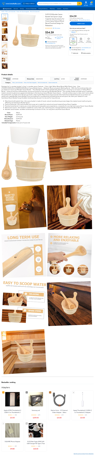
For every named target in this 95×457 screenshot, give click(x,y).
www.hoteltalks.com (50, 43)
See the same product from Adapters (84, 453)
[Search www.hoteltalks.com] (57, 3)
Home (2, 11)
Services (16, 8)
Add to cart (81, 23)
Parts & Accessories (34, 11)
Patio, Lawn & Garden (10, 11)
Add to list (74, 53)
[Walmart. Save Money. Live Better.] (11, 3)
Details (83, 49)
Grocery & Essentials (31, 8)
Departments (7, 8)
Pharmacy (52, 8)
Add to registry (86, 53)
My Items (65, 8)
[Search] (79, 3)
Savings (22, 8)
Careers (59, 8)
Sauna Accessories (53, 82)
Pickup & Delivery (43, 8)
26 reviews (57, 28)
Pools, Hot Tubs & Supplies (23, 11)
